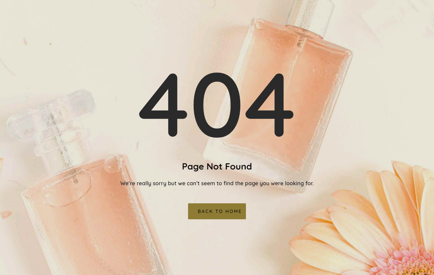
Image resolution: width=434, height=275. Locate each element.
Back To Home (220, 211)
